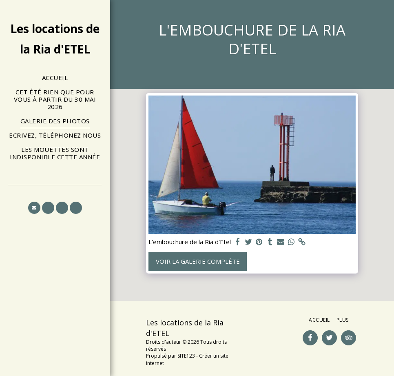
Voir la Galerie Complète (198, 261)
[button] (34, 208)
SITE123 (186, 355)
